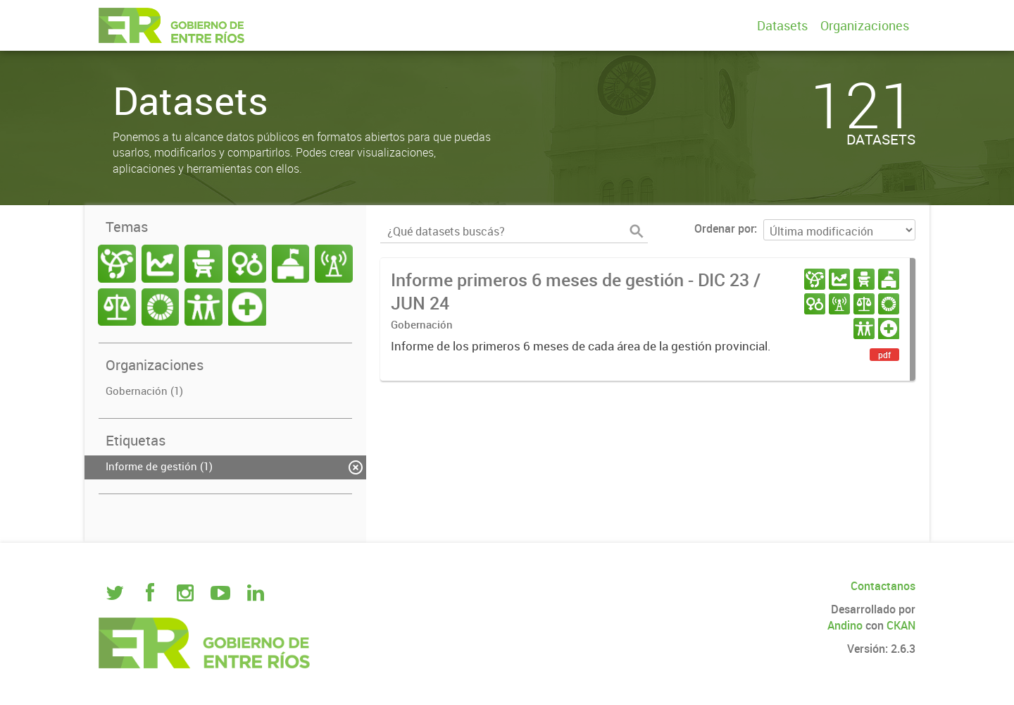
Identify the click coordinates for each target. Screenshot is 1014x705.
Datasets (782, 25)
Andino (845, 625)
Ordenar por (724, 228)
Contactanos (883, 586)
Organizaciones (864, 25)
